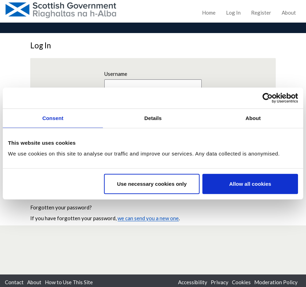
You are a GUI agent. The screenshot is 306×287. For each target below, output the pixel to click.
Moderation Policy (276, 282)
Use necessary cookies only (152, 184)
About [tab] (253, 118)
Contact (14, 282)
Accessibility (192, 282)
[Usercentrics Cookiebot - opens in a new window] (267, 98)
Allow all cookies (250, 184)
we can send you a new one (148, 218)
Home (209, 12)
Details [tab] (153, 118)
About (289, 12)
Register (261, 12)
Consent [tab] (53, 118)
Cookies (241, 282)
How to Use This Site (69, 282)
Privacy (219, 282)
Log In (233, 12)
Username (115, 74)
